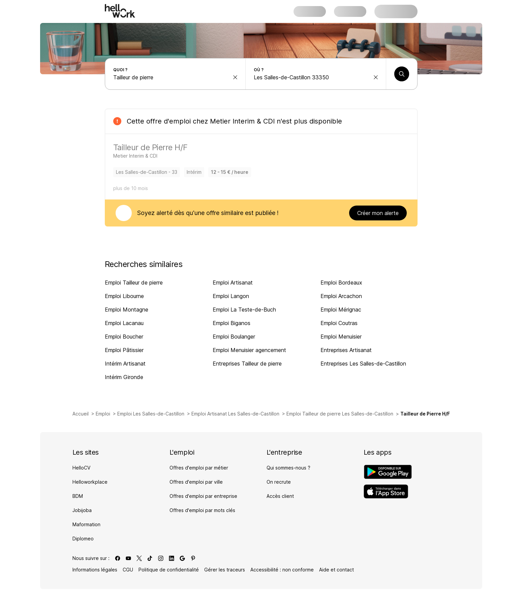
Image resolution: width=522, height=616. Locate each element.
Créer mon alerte (378, 213)
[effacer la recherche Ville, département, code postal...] (376, 77)
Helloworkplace (90, 482)
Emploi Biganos (231, 323)
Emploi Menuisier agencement (249, 350)
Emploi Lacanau (124, 323)
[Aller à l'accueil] (120, 11)
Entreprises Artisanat (346, 350)
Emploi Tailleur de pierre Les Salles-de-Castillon (339, 414)
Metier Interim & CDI (242, 121)
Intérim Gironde (124, 377)
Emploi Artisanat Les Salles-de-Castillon (235, 414)
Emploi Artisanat (233, 282)
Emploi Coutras (339, 323)
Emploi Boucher (124, 336)
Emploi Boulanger (234, 336)
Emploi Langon (231, 296)
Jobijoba (82, 510)
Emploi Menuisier (341, 336)
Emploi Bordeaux (341, 282)
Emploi (103, 414)
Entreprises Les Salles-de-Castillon (363, 363)
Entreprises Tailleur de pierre (247, 363)
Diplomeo (83, 538)
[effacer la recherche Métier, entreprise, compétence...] (235, 77)
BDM (77, 496)
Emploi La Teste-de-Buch (244, 309)
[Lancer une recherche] (401, 73)
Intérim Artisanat (125, 363)
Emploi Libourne (124, 296)
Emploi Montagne (126, 309)
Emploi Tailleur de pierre (134, 282)
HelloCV (81, 468)
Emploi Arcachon (341, 296)
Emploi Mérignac (340, 309)
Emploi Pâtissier (124, 350)
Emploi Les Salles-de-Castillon (150, 414)
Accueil (80, 414)
